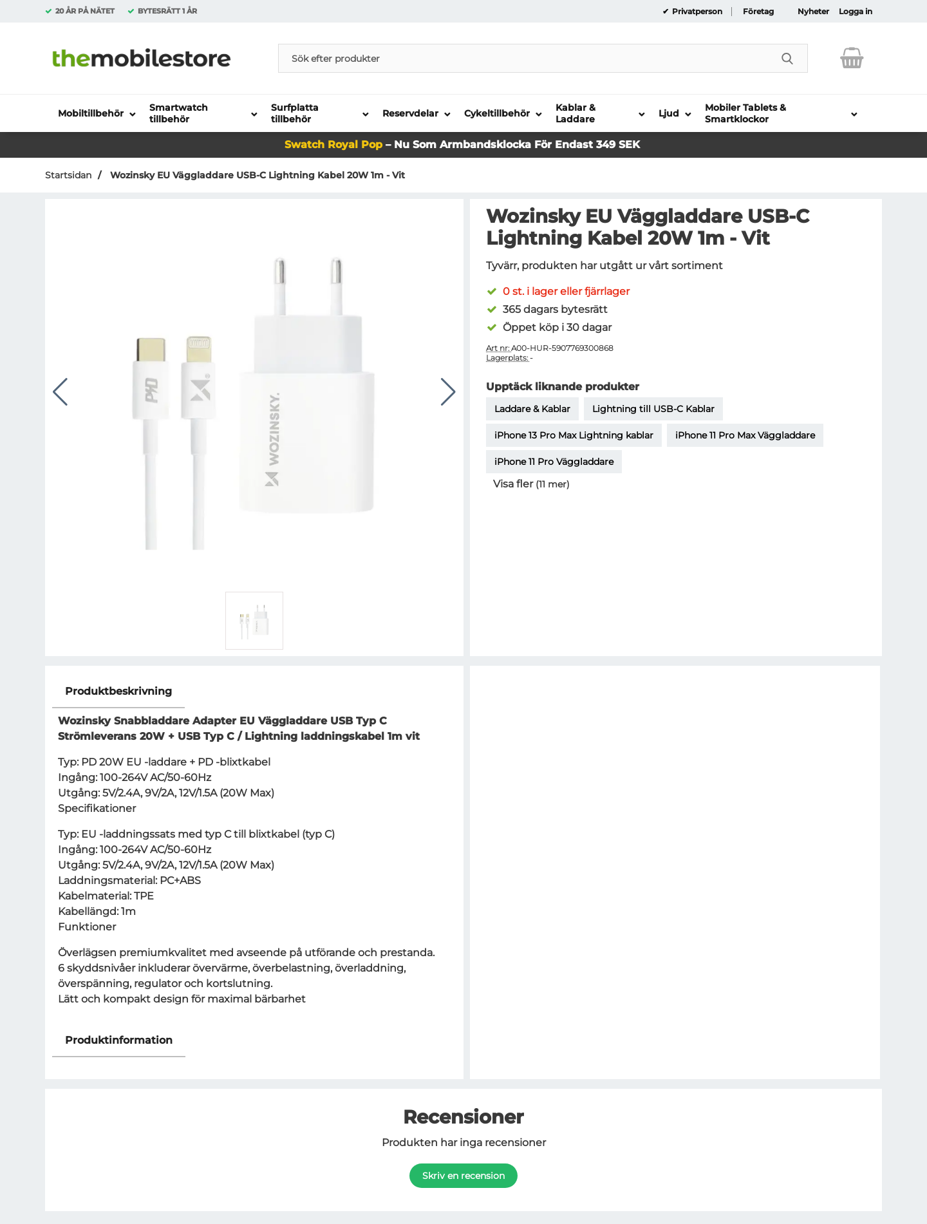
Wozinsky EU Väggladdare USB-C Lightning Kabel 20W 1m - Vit (256, 175)
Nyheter (813, 11)
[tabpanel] (254, 849)
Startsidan (68, 175)
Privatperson (696, 11)
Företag (758, 11)
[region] (254, 691)
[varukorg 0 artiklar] (852, 58)
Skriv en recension (463, 1176)
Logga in (855, 11)
